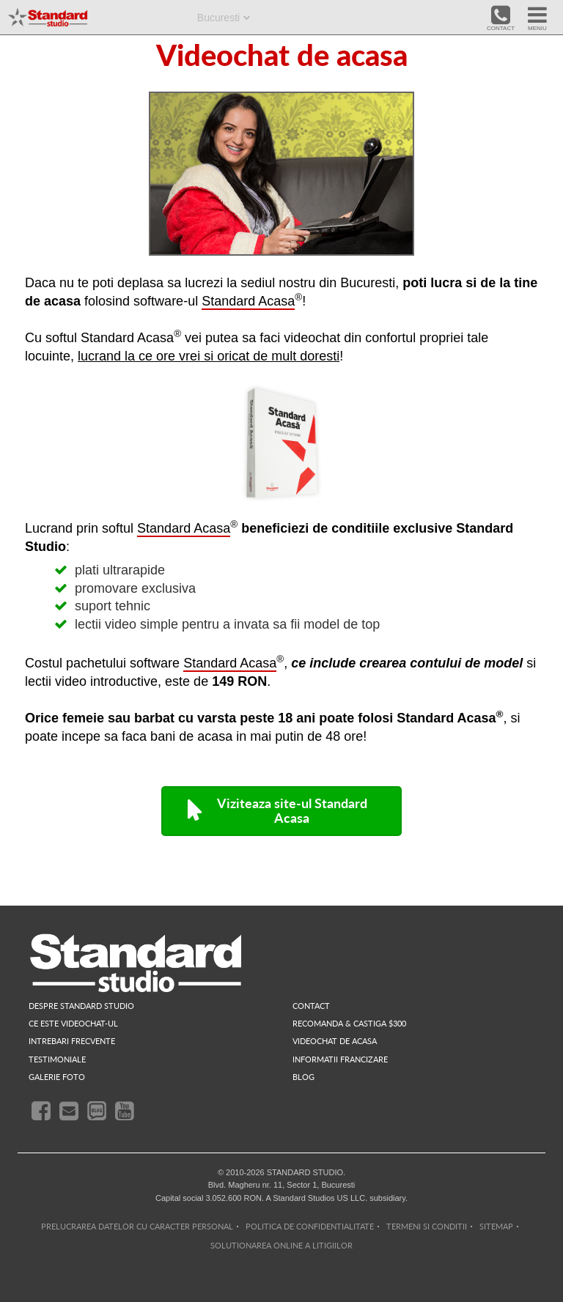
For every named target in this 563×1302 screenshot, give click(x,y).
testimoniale (57, 1059)
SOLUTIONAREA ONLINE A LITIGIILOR (281, 1245)
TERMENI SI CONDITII (426, 1226)
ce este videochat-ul (73, 1023)
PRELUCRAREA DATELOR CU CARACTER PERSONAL (137, 1226)
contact (311, 1005)
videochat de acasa (334, 1041)
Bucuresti (218, 17)
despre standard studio (81, 1005)
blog (303, 1076)
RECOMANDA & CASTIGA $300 (349, 1023)
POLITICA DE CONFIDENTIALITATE (310, 1226)
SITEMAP (496, 1226)
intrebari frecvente (72, 1041)
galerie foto (57, 1076)
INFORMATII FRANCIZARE (340, 1059)
